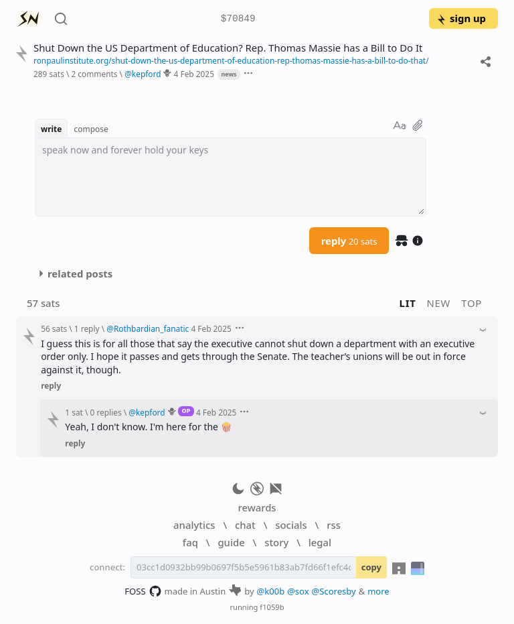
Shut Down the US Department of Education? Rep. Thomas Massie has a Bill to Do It (227, 48)
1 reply (87, 328)
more (378, 591)
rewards (257, 507)
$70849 (238, 19)
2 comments (94, 73)
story (276, 542)
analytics (194, 525)
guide (231, 542)
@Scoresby (334, 591)
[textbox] (230, 176)
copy (371, 567)
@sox (298, 591)
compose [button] (91, 128)
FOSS (142, 591)
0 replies (106, 412)
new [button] (439, 303)
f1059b (272, 607)
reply (349, 240)
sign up (461, 18)
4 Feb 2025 (194, 73)
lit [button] (408, 303)
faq (190, 542)
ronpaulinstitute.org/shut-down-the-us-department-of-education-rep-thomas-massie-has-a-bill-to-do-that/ (231, 60)
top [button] (471, 303)
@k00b (271, 591)
